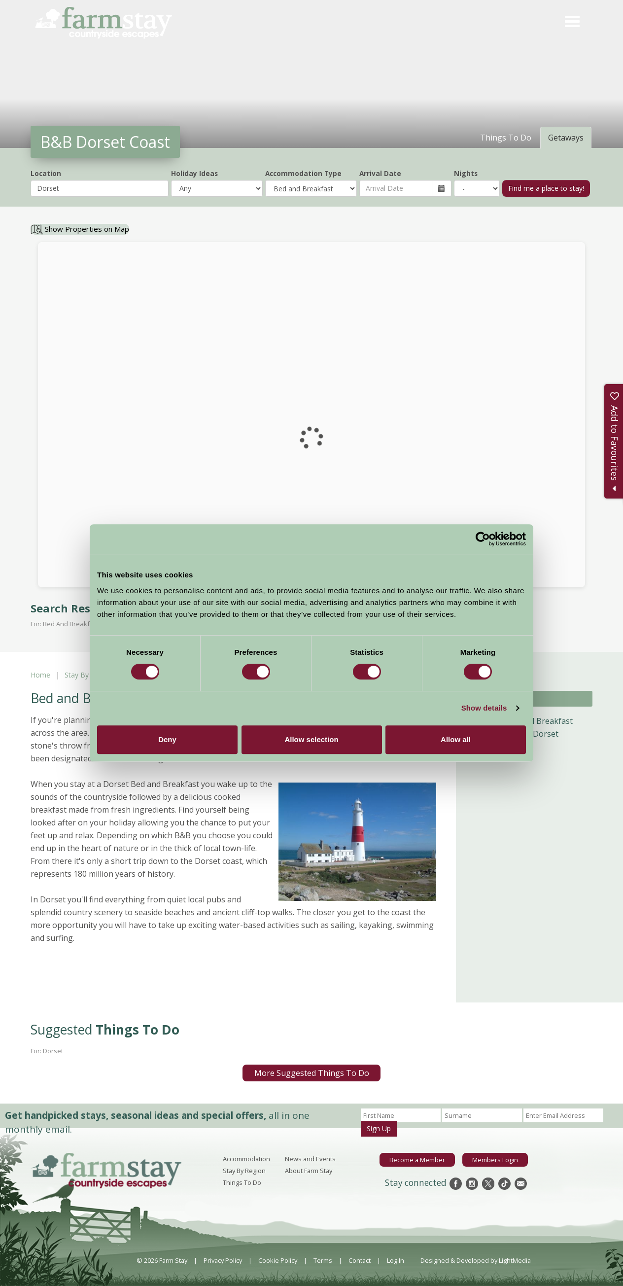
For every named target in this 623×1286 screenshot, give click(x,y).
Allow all (456, 739)
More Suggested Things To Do (311, 1073)
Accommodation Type (303, 173)
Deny (167, 739)
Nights (466, 173)
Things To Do (242, 1182)
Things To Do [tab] (505, 137)
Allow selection (311, 739)
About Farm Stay (308, 1170)
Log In (395, 1260)
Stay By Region (89, 674)
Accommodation (246, 1158)
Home (40, 674)
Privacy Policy (223, 1260)
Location (46, 173)
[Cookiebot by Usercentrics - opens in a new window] (483, 539)
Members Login (495, 1159)
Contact (359, 1260)
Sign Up (379, 1128)
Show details (484, 708)
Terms (322, 1260)
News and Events (310, 1158)
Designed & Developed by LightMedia (475, 1260)
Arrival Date (380, 173)
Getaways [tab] (566, 137)
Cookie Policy (277, 1260)
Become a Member (417, 1159)
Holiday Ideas (194, 173)
